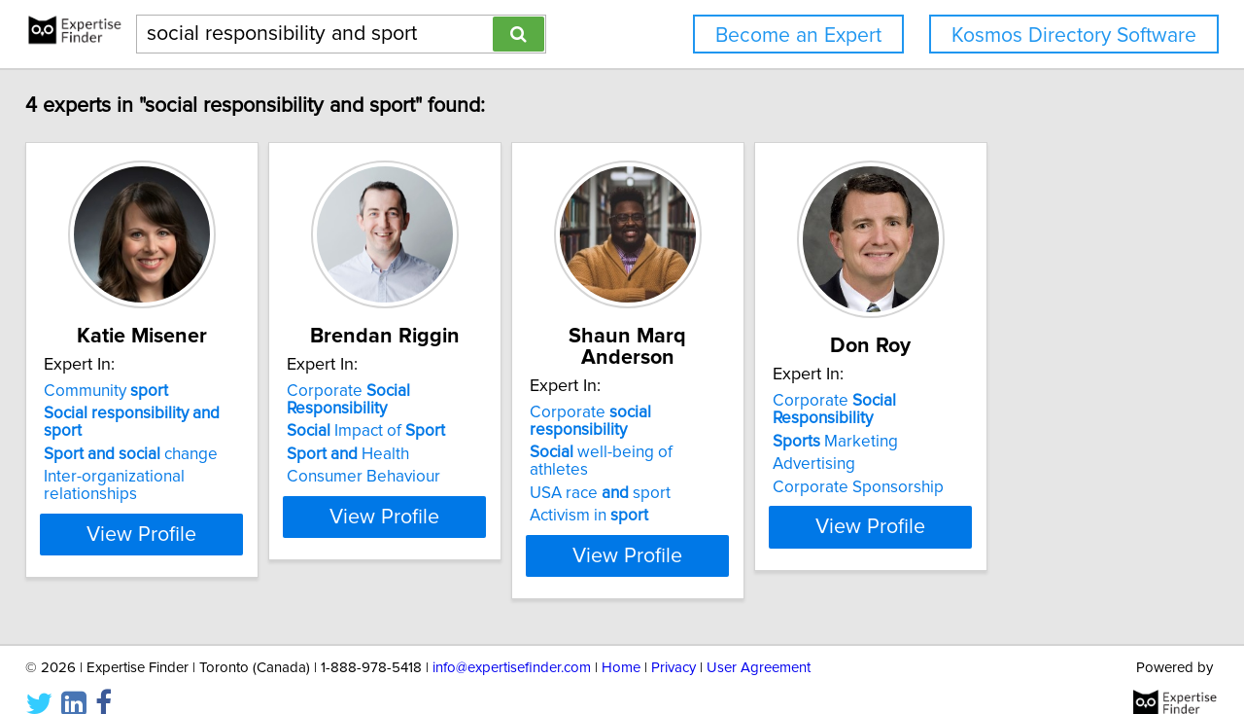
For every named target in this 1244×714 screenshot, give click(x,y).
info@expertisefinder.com (511, 643)
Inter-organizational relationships (176, 480)
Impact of (428, 435)
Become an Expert (798, 35)
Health (410, 458)
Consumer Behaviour (425, 480)
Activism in (699, 480)
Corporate (462, 412)
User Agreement (759, 643)
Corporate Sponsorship (1017, 491)
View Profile (180, 520)
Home (621, 643)
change (144, 458)
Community (119, 412)
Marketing (994, 445)
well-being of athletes (743, 435)
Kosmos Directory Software (1073, 35)
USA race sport (710, 458)
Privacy (673, 643)
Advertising (973, 468)
